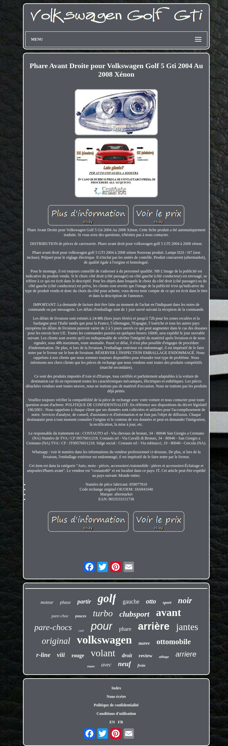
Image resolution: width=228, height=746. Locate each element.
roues (91, 666)
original (56, 641)
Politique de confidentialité (116, 705)
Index (116, 688)
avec (106, 665)
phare (125, 629)
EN (112, 722)
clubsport (134, 614)
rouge (77, 655)
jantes (187, 627)
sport (167, 602)
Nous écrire (116, 696)
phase (65, 602)
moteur (47, 602)
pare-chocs (53, 627)
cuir (81, 630)
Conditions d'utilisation (116, 713)
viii (61, 654)
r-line (43, 654)
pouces (80, 616)
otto (151, 601)
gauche (131, 601)
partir (84, 601)
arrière (154, 626)
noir (185, 600)
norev (144, 643)
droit (127, 655)
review (145, 655)
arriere (186, 654)
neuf (124, 664)
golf (107, 598)
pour (101, 626)
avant (168, 612)
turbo (103, 613)
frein (141, 665)
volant (103, 652)
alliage (164, 657)
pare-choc (59, 615)
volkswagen (104, 640)
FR (120, 722)
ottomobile (174, 642)
